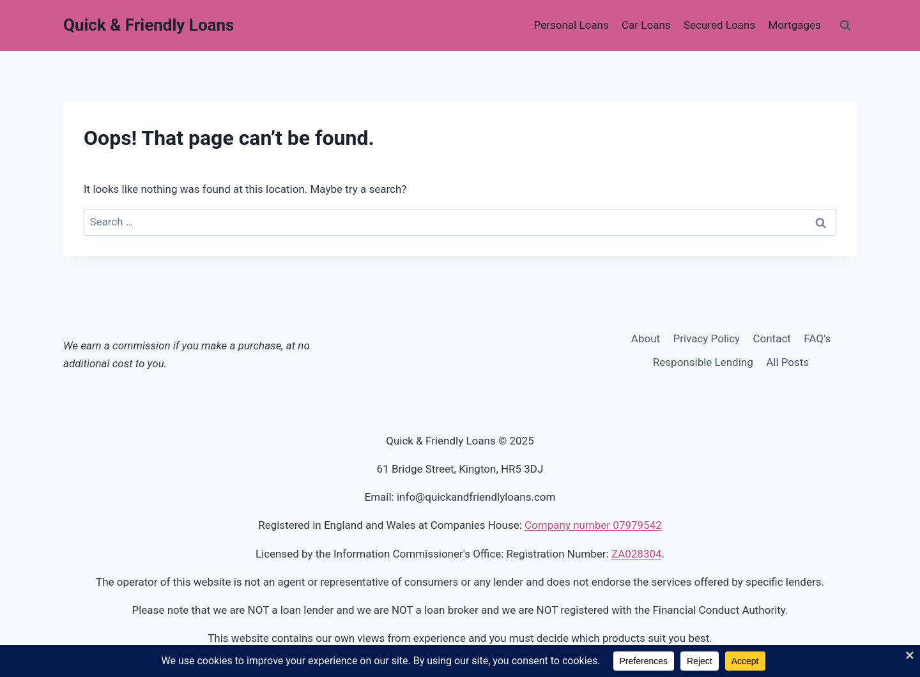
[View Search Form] (845, 25)
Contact (771, 338)
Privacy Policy (706, 338)
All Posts (787, 362)
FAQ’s (817, 338)
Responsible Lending (703, 362)
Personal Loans (571, 25)
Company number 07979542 (593, 525)
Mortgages (794, 25)
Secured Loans (719, 25)
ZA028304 (636, 553)
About (645, 338)
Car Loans (646, 25)
